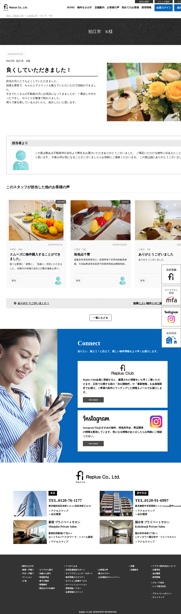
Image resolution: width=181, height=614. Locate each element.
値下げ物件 (44, 581)
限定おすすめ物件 (47, 588)
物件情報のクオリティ (75, 577)
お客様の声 (113, 7)
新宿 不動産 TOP (15, 15)
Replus (82, 612)
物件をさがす (84, 7)
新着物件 (43, 584)
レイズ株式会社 (159, 586)
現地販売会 (44, 577)
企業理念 (156, 570)
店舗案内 (99, 7)
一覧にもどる (100, 317)
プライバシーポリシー (162, 593)
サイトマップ (158, 597)
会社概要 (56, 514)
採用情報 (146, 7)
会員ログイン (163, 7)
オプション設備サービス (76, 581)
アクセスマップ (59, 511)
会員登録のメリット (74, 592)
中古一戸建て (28, 573)
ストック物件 (164, 2)
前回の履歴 (144, 2)
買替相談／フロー (73, 588)
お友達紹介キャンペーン (109, 577)
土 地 (24, 581)
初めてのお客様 (130, 7)
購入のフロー (104, 573)
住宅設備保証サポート (75, 570)
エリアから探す (46, 570)
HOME (71, 7)
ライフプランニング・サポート (79, 573)
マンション (27, 577)
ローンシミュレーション (76, 584)
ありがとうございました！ (33, 303)
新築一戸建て (28, 570)
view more (93, 400)
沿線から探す (45, 573)
